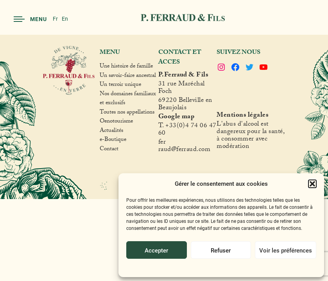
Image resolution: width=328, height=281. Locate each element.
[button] (312, 184)
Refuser (221, 250)
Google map (176, 117)
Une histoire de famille (126, 67)
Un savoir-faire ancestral (128, 76)
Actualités (111, 131)
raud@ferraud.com (184, 150)
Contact (109, 150)
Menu (30, 19)
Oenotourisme (116, 122)
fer (162, 143)
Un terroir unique (120, 85)
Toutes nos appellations (127, 113)
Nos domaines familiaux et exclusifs (128, 99)
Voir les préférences (285, 250)
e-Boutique (113, 140)
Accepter (156, 250)
